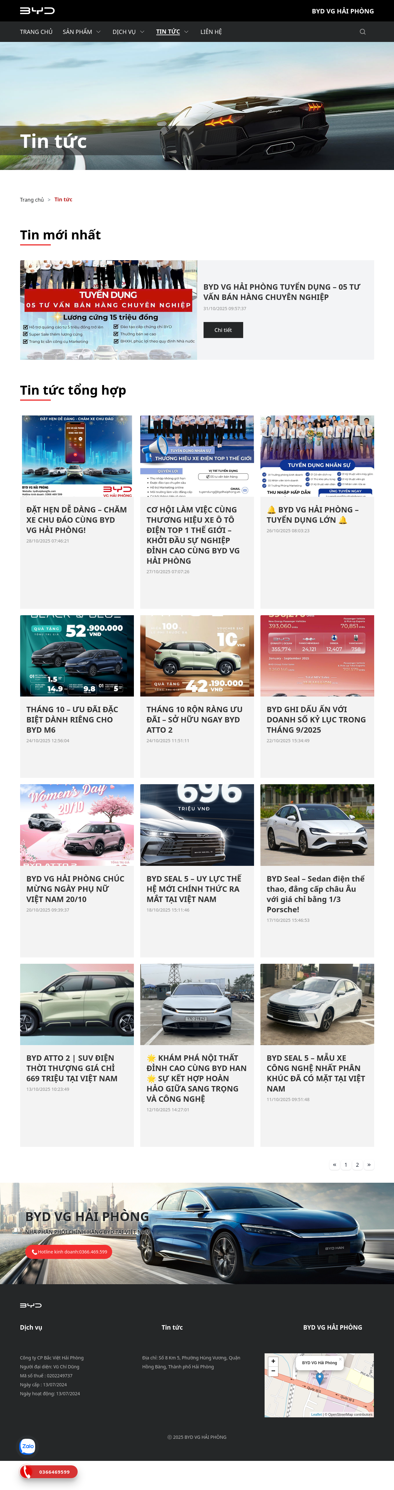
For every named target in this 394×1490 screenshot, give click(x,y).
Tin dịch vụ (175, 1349)
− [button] (273, 1402)
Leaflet (316, 1445)
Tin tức (63, 199)
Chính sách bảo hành (45, 1349)
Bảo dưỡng (33, 1341)
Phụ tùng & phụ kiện (45, 1357)
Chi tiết (223, 330)
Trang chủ (32, 199)
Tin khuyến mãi (180, 1341)
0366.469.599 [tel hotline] (93, 1252)
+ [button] (273, 1392)
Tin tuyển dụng (180, 1357)
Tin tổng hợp (177, 1364)
